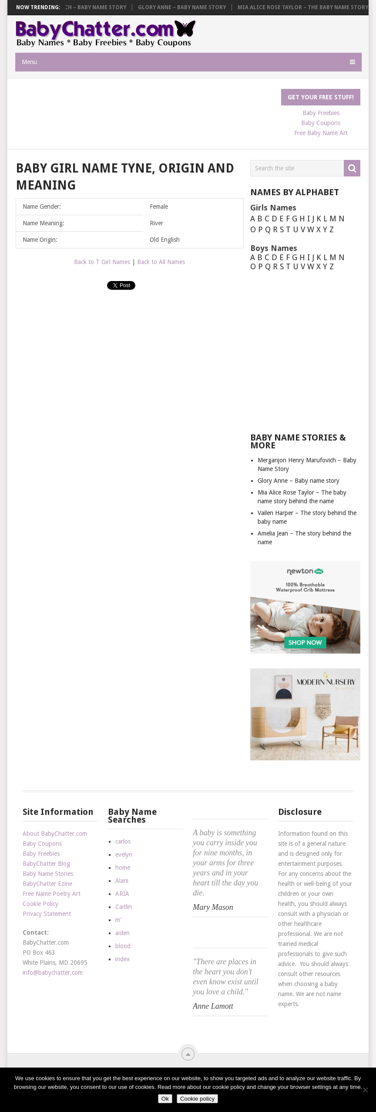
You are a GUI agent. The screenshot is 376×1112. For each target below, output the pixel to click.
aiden (122, 932)
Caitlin (123, 906)
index (122, 959)
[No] (365, 1089)
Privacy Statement (47, 913)
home (122, 867)
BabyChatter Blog (46, 863)
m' (118, 919)
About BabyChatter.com (55, 833)
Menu (29, 61)
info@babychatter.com (53, 972)
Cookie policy (197, 1098)
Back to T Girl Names (102, 261)
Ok (165, 1098)
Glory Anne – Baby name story (186, 7)
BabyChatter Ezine (47, 883)
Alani (121, 880)
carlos (123, 841)
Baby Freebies (41, 853)
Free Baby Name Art (321, 132)
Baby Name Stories (48, 873)
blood (123, 945)
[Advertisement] (174, 108)
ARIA (122, 893)
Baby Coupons (42, 843)
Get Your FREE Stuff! (321, 97)
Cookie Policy (40, 903)
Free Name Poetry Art (52, 893)
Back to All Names (161, 261)
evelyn (123, 854)
